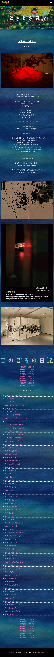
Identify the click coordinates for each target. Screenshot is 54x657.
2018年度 (23, 376)
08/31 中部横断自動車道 (12, 460)
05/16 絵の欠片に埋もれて (13, 496)
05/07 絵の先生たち (11, 503)
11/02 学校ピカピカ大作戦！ (14, 438)
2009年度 (31, 385)
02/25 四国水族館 (10, 595)
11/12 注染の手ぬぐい (12, 431)
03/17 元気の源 (9, 572)
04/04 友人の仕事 (10, 539)
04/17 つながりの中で (12, 526)
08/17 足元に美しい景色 (12, 464)
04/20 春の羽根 (9, 519)
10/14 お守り (9, 447)
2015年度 (31, 378)
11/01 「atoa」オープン (12, 441)
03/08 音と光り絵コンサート (14, 585)
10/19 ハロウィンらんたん (13, 444)
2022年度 (23, 371)
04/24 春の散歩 (9, 513)
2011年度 (31, 383)
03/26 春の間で (9, 565)
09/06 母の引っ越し (11, 457)
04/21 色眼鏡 (9, 516)
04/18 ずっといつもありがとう (14, 523)
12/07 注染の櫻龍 (10, 411)
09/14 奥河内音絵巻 (11, 454)
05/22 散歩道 (9, 490)
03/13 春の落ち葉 (10, 578)
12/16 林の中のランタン (12, 402)
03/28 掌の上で (9, 559)
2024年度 (23, 369)
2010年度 (23, 385)
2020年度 (23, 374)
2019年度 (31, 374)
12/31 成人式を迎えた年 (12, 395)
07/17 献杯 (8, 473)
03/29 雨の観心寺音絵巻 (12, 552)
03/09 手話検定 (9, 581)
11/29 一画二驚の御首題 (12, 415)
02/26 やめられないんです (13, 591)
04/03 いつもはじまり (12, 542)
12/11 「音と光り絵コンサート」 (15, 405)
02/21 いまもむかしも (12, 598)
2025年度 (31, 367)
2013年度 (31, 381)
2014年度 (23, 381)
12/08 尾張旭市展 (10, 408)
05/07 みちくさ (9, 500)
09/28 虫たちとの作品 (12, 451)
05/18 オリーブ (9, 493)
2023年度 (31, 369)
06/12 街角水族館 (10, 483)
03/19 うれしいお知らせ (12, 568)
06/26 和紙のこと (10, 477)
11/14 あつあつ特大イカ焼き (14, 424)
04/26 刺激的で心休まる (12, 510)
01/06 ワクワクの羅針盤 (12, 611)
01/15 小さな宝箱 (10, 608)
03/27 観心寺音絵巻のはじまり (14, 562)
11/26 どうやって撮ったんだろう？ (16, 418)
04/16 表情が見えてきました (14, 532)
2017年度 (31, 376)
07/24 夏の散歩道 (10, 470)
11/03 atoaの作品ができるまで (14, 434)
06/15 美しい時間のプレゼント (14, 480)
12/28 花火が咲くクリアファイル (15, 398)
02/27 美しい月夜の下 (12, 588)
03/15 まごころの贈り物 (12, 575)
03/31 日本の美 (9, 549)
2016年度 (23, 378)
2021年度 (31, 371)
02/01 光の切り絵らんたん (13, 604)
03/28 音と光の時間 (11, 555)
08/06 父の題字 (9, 467)
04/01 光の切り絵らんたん (13, 545)
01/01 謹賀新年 (9, 614)
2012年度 (23, 383)
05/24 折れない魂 (10, 487)
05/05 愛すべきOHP (11, 506)
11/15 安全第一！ (10, 421)
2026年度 (23, 367)
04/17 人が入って (10, 529)
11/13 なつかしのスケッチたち (14, 428)
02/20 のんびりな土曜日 (12, 601)
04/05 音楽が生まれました (13, 536)
